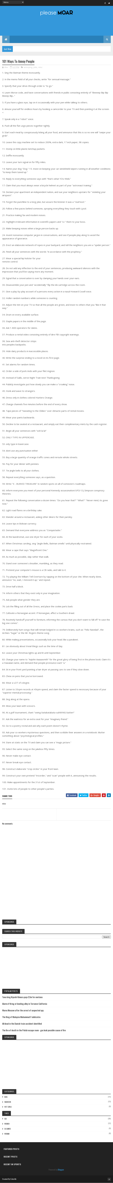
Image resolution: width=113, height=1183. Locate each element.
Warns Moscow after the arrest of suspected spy (23, 1010)
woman (6, 1134)
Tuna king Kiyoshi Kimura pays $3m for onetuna (22, 997)
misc (40, 67)
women (6, 1124)
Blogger (61, 1169)
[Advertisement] (56, 892)
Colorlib (13, 1179)
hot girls (7, 1107)
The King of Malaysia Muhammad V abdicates (21, 1017)
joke (35, 67)
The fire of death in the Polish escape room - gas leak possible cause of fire (34, 1030)
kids (5, 1097)
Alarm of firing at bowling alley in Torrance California (24, 1003)
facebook (7, 1102)
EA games (7, 1129)
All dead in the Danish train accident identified (22, 1023)
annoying (28, 67)
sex (5, 1119)
